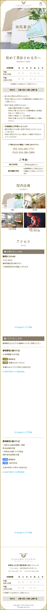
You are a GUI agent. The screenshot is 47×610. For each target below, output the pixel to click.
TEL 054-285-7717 (23, 148)
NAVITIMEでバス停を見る (13, 371)
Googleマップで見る (23, 327)
